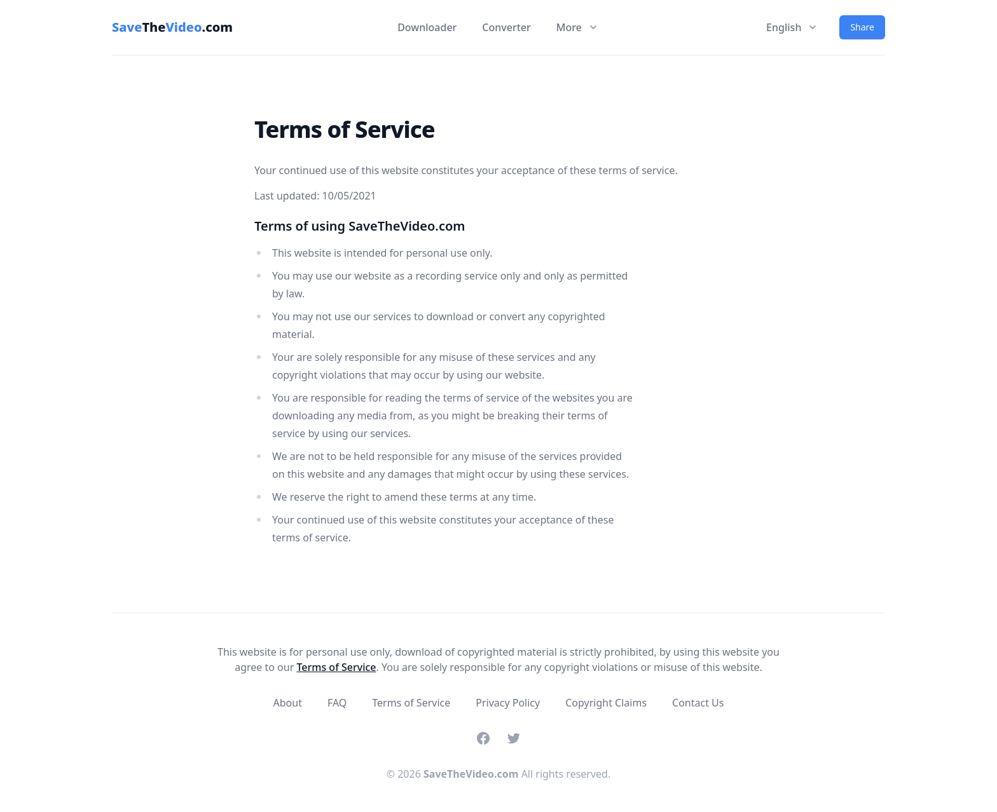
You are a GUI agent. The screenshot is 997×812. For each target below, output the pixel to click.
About (287, 703)
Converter (506, 27)
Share (862, 27)
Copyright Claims (606, 703)
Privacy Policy (508, 703)
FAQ (337, 703)
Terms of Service (336, 667)
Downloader (427, 27)
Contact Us (698, 703)
